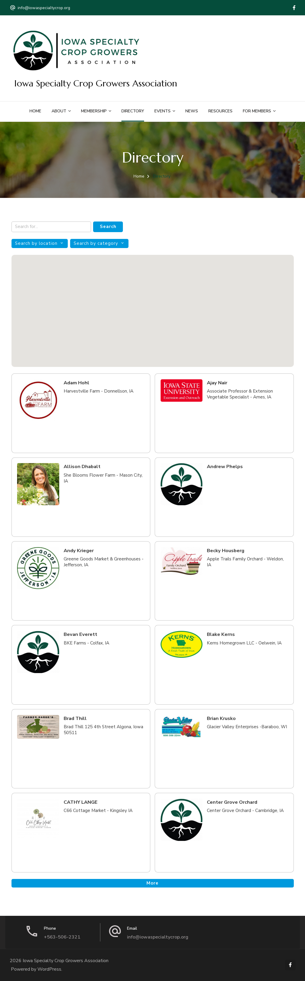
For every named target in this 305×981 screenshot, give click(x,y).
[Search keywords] (51, 227)
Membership (94, 111)
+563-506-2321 (62, 937)
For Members (257, 111)
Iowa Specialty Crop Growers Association (95, 83)
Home (35, 111)
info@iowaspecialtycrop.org (44, 8)
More (152, 883)
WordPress (49, 969)
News (191, 111)
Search (108, 226)
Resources (220, 111)
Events (162, 111)
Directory (132, 111)
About (59, 111)
